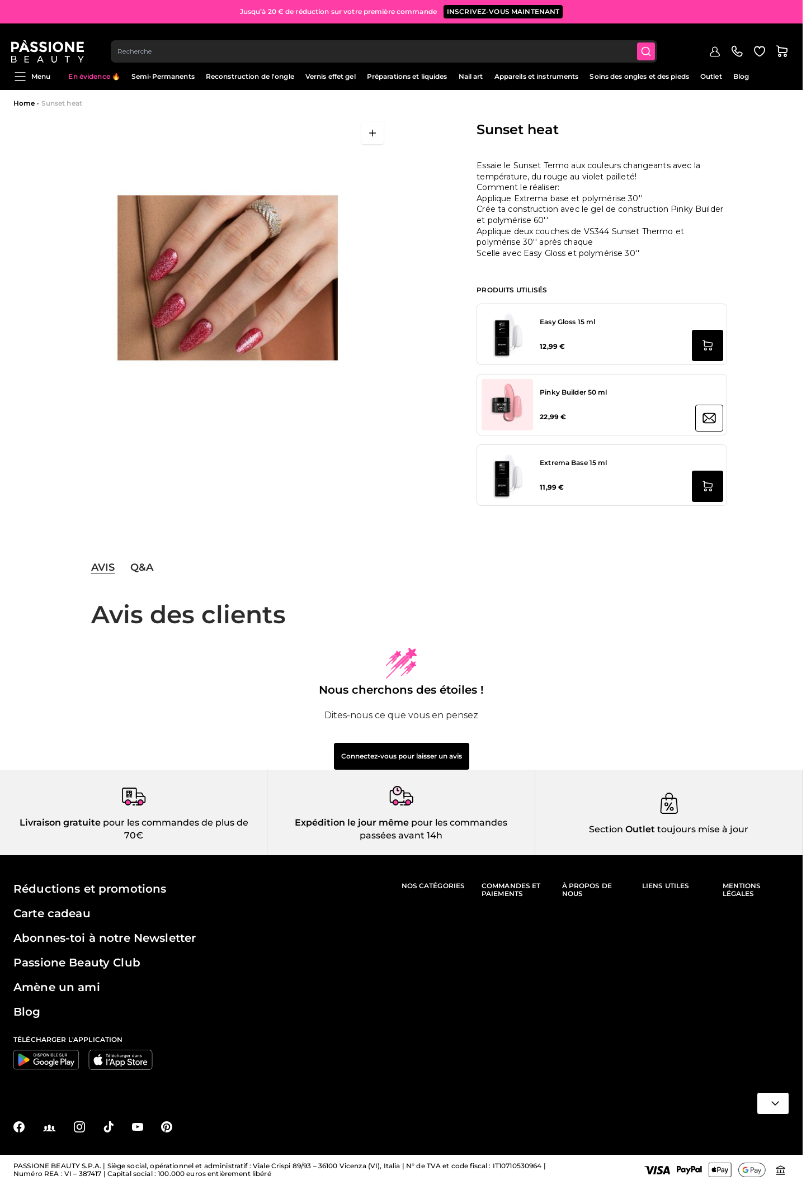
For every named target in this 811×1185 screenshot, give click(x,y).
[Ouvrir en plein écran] (372, 133)
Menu (31, 76)
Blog (741, 76)
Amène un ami (56, 987)
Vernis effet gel (330, 76)
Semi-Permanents (163, 76)
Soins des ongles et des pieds (639, 76)
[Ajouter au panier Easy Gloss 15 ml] (707, 345)
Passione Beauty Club (76, 962)
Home (24, 103)
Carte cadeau (52, 913)
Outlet (711, 76)
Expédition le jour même (352, 822)
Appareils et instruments (536, 76)
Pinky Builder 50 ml (573, 392)
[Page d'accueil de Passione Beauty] (49, 42)
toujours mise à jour (701, 829)
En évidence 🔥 (94, 76)
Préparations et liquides (407, 76)
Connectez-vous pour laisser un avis (401, 756)
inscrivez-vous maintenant (503, 11)
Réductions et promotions (89, 888)
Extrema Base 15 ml (573, 462)
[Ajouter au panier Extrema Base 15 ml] (707, 486)
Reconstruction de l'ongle (250, 76)
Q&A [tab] (141, 567)
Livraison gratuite (60, 822)
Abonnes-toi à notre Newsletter (104, 938)
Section (606, 829)
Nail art (471, 76)
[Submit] (649, 42)
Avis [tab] (103, 567)
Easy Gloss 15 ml (567, 321)
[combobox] (387, 42)
